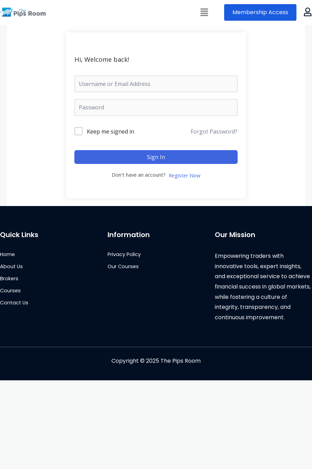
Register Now (184, 175)
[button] (204, 12)
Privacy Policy (124, 254)
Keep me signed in (110, 131)
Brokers (9, 278)
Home (7, 254)
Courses (10, 290)
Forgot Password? (214, 131)
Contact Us (14, 302)
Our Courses (123, 266)
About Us (11, 266)
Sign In (156, 157)
